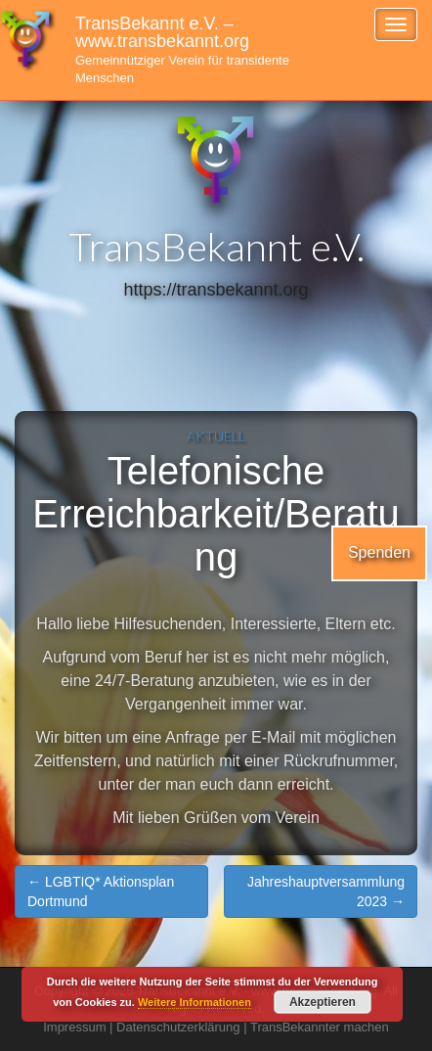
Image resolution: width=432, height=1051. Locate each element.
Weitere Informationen (194, 1002)
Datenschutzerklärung (177, 1027)
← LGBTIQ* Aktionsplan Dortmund (100, 891)
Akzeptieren (322, 1002)
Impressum (74, 1027)
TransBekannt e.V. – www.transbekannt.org (182, 49)
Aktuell (216, 436)
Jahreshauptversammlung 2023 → (326, 891)
